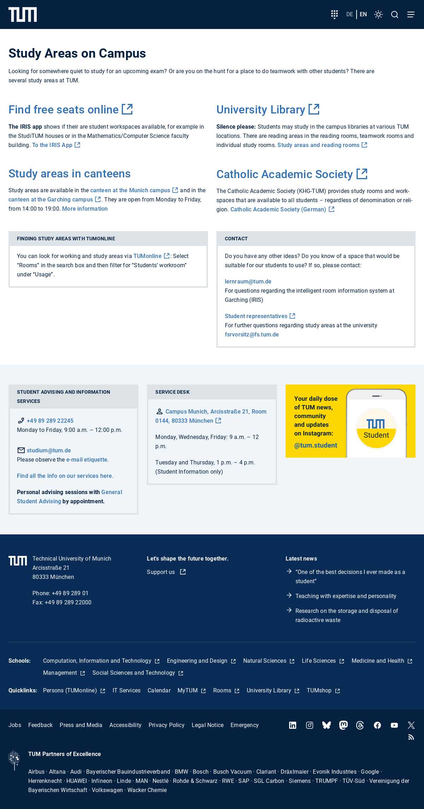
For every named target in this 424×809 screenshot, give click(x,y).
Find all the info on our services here (64, 476)
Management (60, 672)
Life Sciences (320, 660)
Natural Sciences (265, 660)
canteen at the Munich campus (130, 190)
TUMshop (320, 690)
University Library (261, 109)
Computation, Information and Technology (98, 660)
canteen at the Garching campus (50, 199)
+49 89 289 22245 (50, 420)
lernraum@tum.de (248, 281)
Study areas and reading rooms (318, 145)
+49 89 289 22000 (68, 602)
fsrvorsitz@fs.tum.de (252, 334)
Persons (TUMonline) (70, 690)
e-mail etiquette (86, 459)
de (349, 14)
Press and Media (81, 725)
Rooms (223, 690)
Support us (161, 572)
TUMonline (147, 256)
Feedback (40, 725)
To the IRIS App (52, 145)
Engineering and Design (198, 660)
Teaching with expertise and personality (346, 596)
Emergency (245, 725)
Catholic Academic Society (284, 174)
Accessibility (125, 725)
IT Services (127, 690)
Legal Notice (207, 725)
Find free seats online (63, 109)
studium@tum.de (44, 450)
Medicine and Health (379, 660)
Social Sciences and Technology (134, 672)
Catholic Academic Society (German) (279, 209)
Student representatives (256, 316)
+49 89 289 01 (70, 593)
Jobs (14, 725)
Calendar (159, 690)
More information (85, 208)
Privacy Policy (167, 725)
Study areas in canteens (69, 173)
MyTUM (188, 690)
